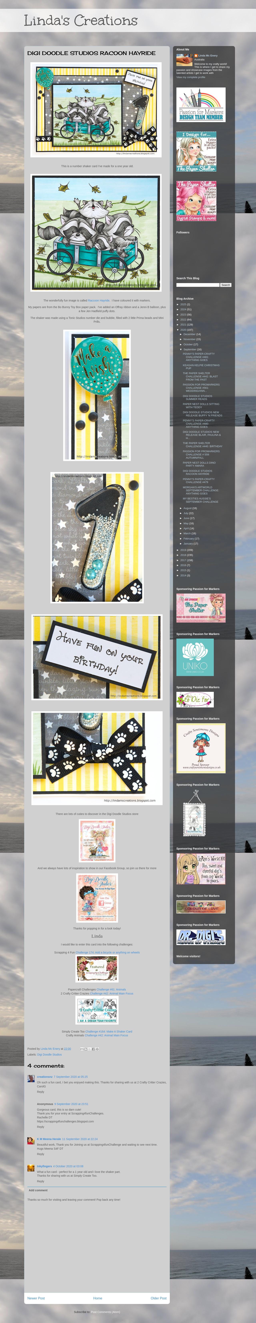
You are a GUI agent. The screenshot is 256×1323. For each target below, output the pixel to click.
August (188, 508)
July (186, 513)
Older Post (159, 1298)
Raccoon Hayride (98, 300)
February (189, 538)
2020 (183, 329)
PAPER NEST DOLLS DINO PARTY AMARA (199, 464)
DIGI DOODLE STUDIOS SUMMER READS (197, 398)
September (190, 349)
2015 (183, 570)
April (187, 528)
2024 (183, 309)
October (189, 344)
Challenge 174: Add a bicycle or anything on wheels (108, 952)
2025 (183, 304)
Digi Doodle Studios (49, 1054)
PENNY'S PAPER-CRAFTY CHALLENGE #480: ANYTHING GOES (199, 423)
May (186, 523)
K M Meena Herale (49, 1139)
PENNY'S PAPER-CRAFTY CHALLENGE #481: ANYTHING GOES (199, 357)
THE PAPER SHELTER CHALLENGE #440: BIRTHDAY (202, 445)
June (187, 518)
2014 (183, 575)
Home (97, 1298)
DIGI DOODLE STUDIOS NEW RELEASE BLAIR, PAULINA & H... (202, 435)
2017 (183, 560)
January (189, 543)
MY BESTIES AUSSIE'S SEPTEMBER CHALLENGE (200, 500)
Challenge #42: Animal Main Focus (111, 993)
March (188, 533)
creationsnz (45, 1076)
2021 (183, 324)
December (190, 334)
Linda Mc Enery (208, 55)
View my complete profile (190, 77)
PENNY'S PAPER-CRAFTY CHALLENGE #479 (199, 481)
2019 (183, 550)
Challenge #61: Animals (111, 989)
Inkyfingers (44, 1166)
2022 (183, 319)
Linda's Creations (81, 20)
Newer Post (36, 1298)
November (190, 339)
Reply (40, 1091)
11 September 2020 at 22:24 (80, 1139)
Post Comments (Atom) (105, 1312)
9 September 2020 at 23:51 (71, 1104)
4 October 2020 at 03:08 (68, 1166)
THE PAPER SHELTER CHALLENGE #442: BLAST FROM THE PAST (200, 376)
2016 (183, 565)
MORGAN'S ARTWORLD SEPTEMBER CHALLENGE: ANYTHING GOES (201, 490)
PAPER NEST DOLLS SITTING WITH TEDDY (201, 406)
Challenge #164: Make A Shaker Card (108, 1031)
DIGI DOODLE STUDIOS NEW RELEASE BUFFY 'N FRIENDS (202, 414)
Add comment (38, 1190)
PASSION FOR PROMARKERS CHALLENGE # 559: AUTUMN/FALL (201, 454)
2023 (183, 314)
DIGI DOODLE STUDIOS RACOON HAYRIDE (197, 472)
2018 (183, 555)
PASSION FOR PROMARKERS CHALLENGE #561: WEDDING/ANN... (201, 387)
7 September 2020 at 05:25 (71, 1076)
